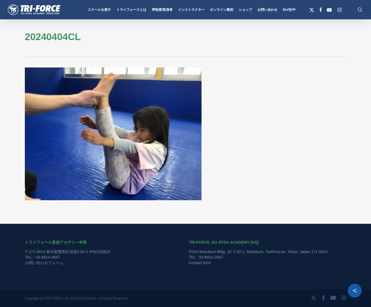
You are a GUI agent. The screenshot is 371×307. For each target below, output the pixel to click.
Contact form (200, 263)
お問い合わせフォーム (44, 263)
